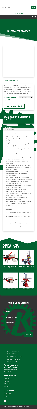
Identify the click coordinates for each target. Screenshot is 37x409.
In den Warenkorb (14, 106)
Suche (33, 7)
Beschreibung (8, 127)
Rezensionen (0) (9, 129)
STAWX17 (17, 33)
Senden (28, 334)
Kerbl (7, 33)
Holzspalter (12, 33)
